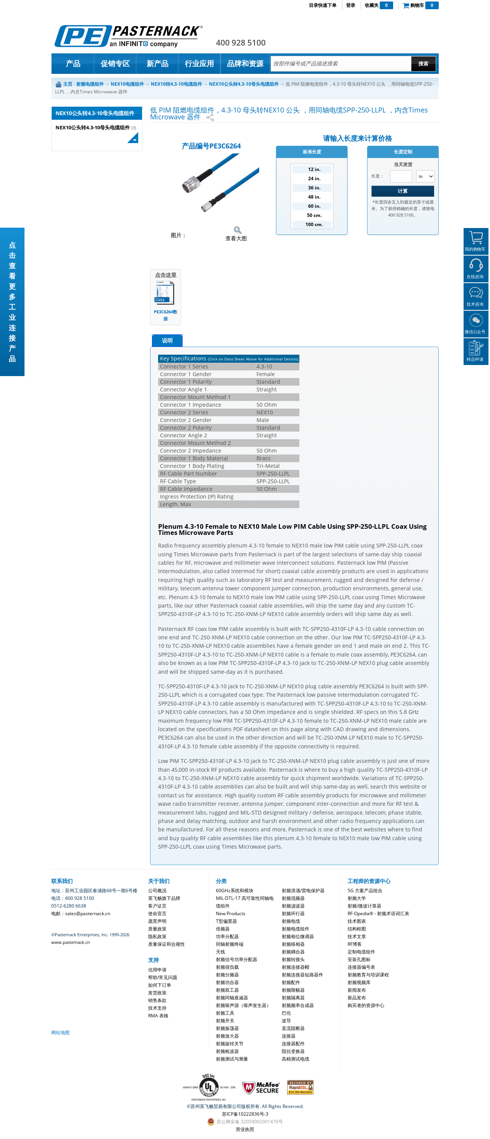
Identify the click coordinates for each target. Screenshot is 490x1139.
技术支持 (157, 1008)
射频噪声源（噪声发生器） (243, 1005)
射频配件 (291, 982)
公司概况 (157, 890)
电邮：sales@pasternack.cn (80, 913)
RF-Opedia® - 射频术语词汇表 (378, 913)
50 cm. (314, 215)
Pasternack (128, 35)
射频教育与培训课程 (368, 974)
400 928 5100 (241, 42)
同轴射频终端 (229, 944)
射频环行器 (293, 913)
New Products (230, 913)
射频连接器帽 (295, 967)
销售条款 (157, 1000)
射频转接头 (293, 959)
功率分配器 (227, 936)
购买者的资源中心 (366, 1005)
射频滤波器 (293, 906)
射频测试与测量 (232, 1059)
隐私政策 (157, 936)
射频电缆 (291, 921)
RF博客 (355, 944)
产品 (73, 63)
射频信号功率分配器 (236, 959)
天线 (220, 951)
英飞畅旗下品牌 (164, 898)
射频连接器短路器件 (302, 974)
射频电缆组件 (295, 929)
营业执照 (245, 1129)
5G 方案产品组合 (365, 890)
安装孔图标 (359, 959)
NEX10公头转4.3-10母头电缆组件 (93, 127)
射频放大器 (227, 1036)
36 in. (314, 187)
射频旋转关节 (229, 1043)
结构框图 (357, 929)
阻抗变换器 (293, 1051)
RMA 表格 (158, 1015)
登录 (350, 5)
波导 (286, 1020)
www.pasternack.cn (70, 942)
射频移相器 (293, 944)
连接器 (289, 1036)
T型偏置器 (226, 921)
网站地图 (60, 1032)
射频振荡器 (227, 1028)
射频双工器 (227, 990)
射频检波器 (227, 1051)
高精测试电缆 (295, 1059)
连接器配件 (293, 1043)
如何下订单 (159, 985)
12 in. (314, 169)
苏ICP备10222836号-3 (245, 1114)
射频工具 (225, 1013)
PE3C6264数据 (165, 315)
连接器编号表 (361, 967)
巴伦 (286, 1013)
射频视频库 (359, 982)
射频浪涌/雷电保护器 (303, 890)
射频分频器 (227, 974)
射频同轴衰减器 (232, 997)
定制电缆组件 (361, 951)
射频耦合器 (293, 951)
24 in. (314, 178)
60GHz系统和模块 (234, 890)
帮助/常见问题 (162, 977)
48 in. (314, 197)
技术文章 (357, 936)
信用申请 (157, 969)
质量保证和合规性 (166, 944)
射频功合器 (227, 982)
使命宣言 (157, 913)
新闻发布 (357, 990)
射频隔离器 (293, 997)
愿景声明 (157, 921)
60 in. (314, 206)
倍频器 (223, 929)
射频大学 (357, 898)
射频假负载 (227, 967)
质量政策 (157, 929)
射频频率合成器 (298, 1005)
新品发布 (357, 997)
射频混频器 (293, 898)
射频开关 (225, 1020)
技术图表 (357, 921)
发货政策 (157, 992)
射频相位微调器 (298, 936)
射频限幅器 (293, 990)
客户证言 (157, 906)
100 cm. (314, 224)
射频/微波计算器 (364, 906)
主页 (67, 84)
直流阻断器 (293, 1028)
